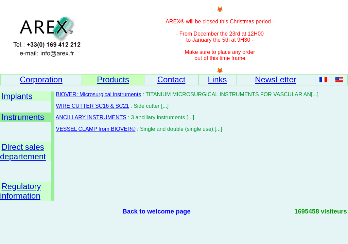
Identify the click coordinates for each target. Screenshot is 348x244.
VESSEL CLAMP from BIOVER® (95, 129)
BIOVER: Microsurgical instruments (98, 94)
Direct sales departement (23, 151)
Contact (171, 79)
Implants (16, 96)
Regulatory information (20, 191)
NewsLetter (275, 79)
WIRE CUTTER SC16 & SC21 (92, 106)
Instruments (22, 117)
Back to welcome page (156, 211)
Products (113, 79)
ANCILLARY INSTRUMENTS (91, 117)
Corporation (41, 79)
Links (217, 79)
